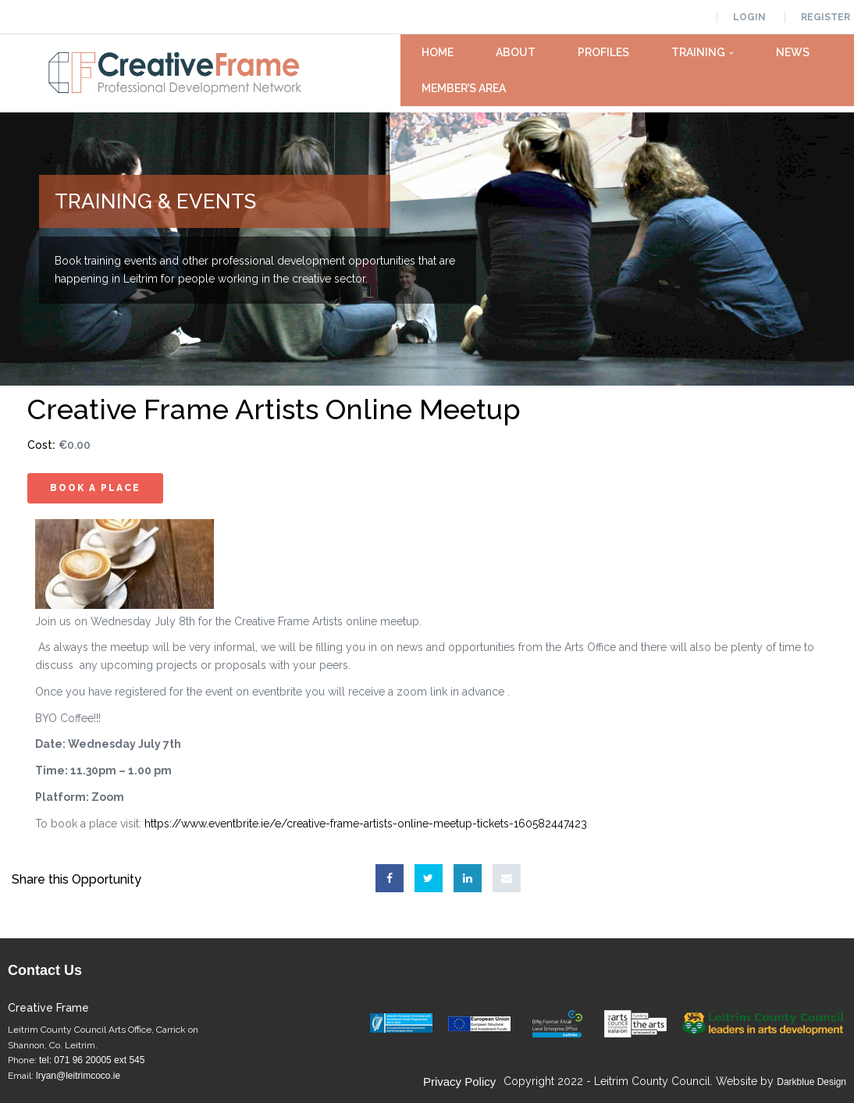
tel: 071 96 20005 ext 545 (91, 1060)
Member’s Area (464, 88)
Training (702, 52)
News (793, 52)
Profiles (603, 52)
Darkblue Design (811, 1081)
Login (749, 17)
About (516, 52)
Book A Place (95, 487)
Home (438, 52)
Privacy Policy (459, 1081)
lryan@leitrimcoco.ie (78, 1075)
